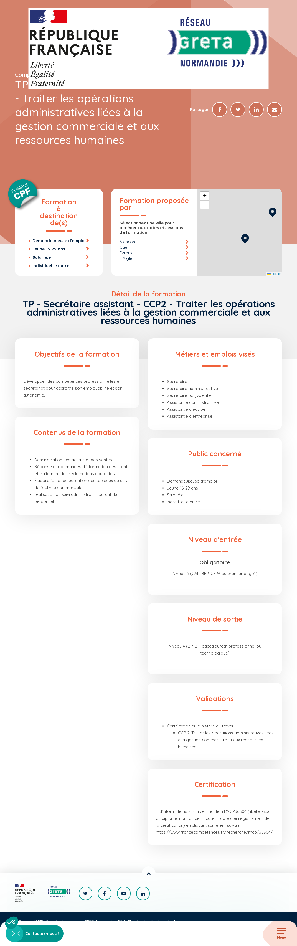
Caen (125, 247)
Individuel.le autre (50, 265)
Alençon (127, 241)
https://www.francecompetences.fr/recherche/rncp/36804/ (214, 832)
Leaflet (274, 273)
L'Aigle (126, 258)
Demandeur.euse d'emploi (59, 241)
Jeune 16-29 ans (48, 249)
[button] (245, 237)
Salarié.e (41, 257)
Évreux (126, 252)
